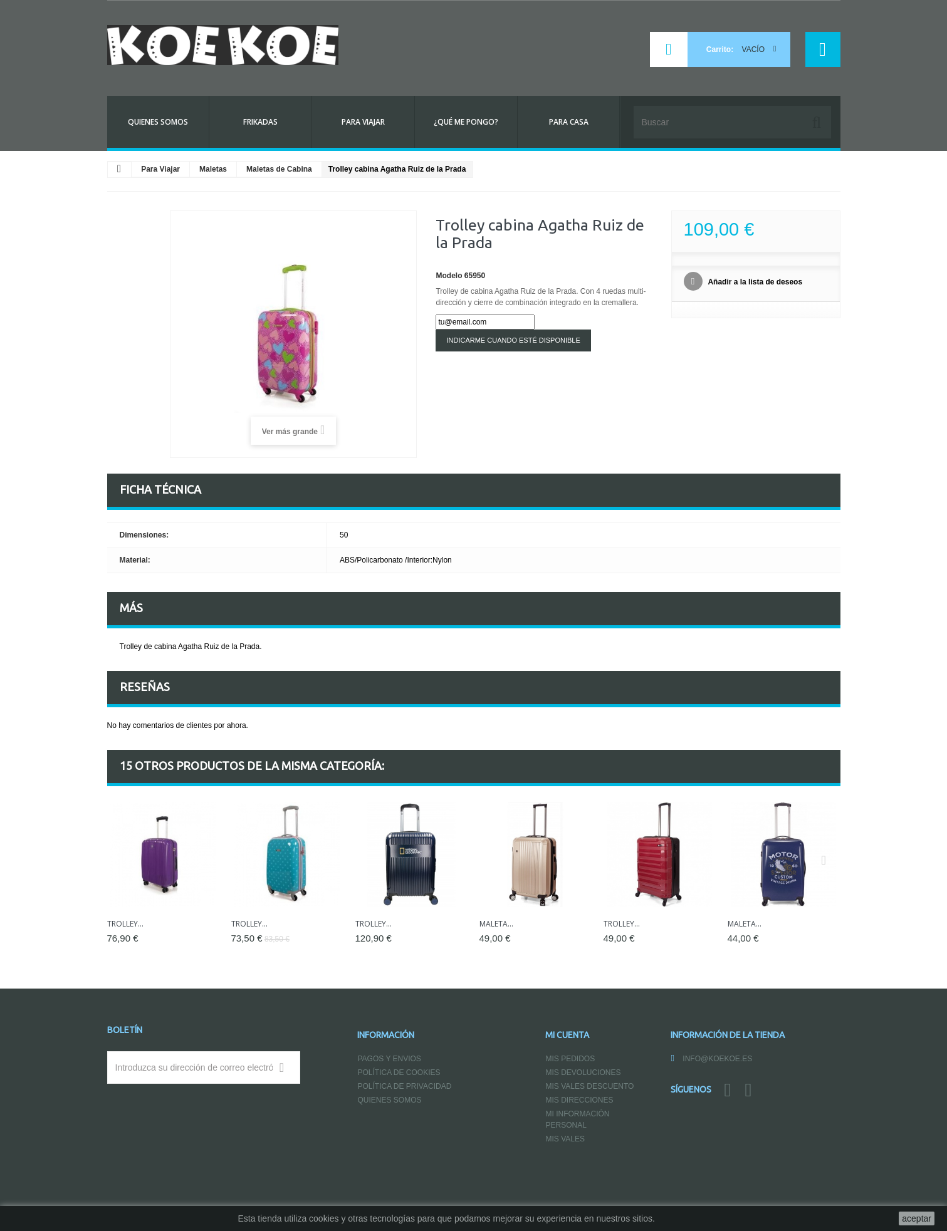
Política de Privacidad (404, 1086)
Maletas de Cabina (279, 169)
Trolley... (125, 923)
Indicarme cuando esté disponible (513, 340)
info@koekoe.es (717, 1058)
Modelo (449, 275)
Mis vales (564, 1139)
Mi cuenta (567, 1035)
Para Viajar (160, 169)
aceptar (916, 1218)
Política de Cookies (398, 1072)
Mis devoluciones (582, 1072)
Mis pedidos (570, 1058)
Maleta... (496, 923)
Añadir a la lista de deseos (754, 282)
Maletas (213, 169)
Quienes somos (389, 1100)
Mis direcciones (579, 1100)
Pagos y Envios (389, 1058)
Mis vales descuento (589, 1086)
